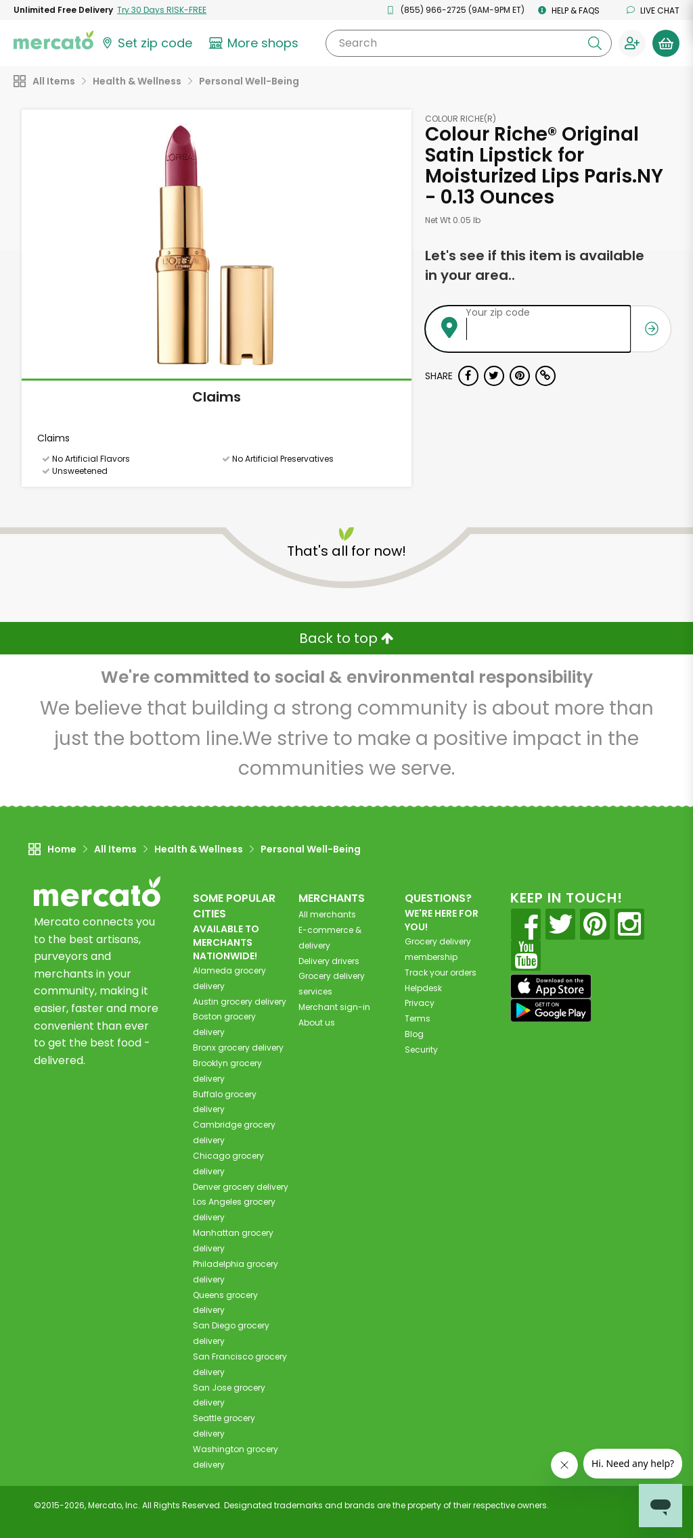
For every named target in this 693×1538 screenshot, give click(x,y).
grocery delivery (239, 1001)
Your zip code (498, 312)
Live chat (653, 10)
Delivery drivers (328, 961)
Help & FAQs (569, 10)
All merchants (327, 914)
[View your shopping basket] (665, 43)
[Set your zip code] (146, 43)
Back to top (346, 638)
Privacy (419, 1003)
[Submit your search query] (594, 43)
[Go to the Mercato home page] (53, 39)
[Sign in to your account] (632, 43)
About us (316, 1022)
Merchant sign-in (334, 1007)
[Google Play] (550, 1010)
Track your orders (440, 972)
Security (421, 1049)
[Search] (469, 43)
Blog (414, 1034)
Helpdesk (423, 988)
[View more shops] (255, 43)
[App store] (550, 986)
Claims (216, 396)
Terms (417, 1018)
